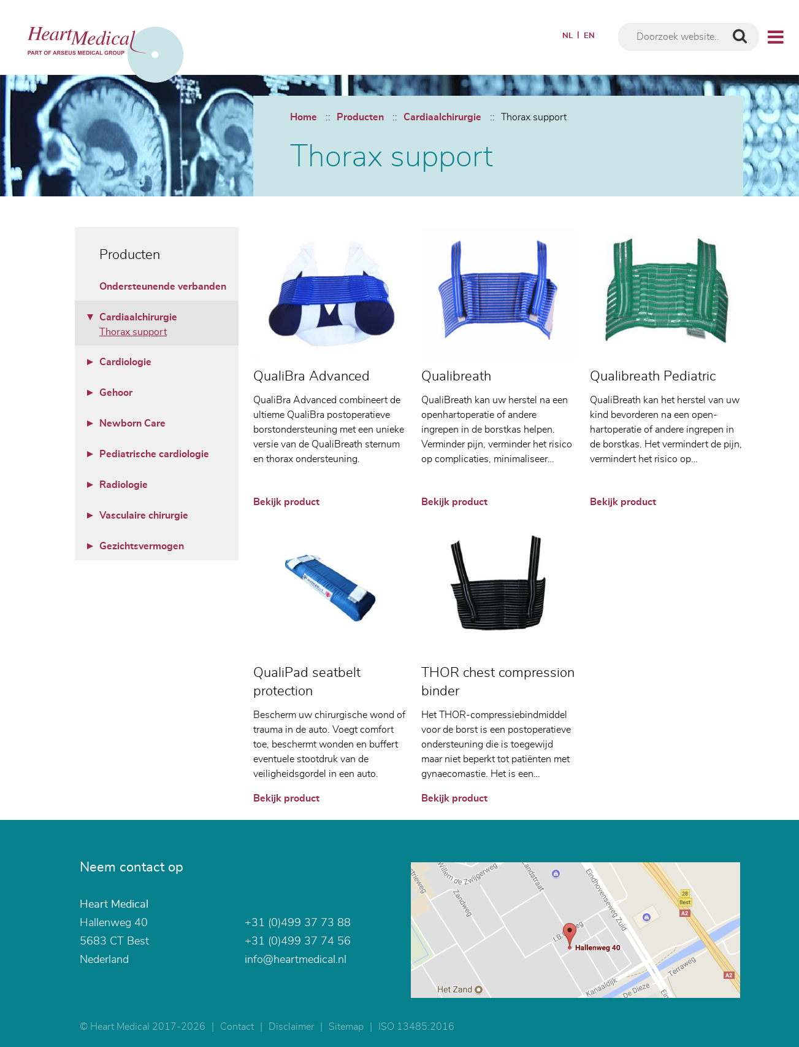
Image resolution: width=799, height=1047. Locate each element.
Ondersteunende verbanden (162, 287)
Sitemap (346, 1027)
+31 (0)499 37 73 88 (298, 923)
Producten (360, 117)
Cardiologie (125, 362)
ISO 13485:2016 (416, 1027)
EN (589, 36)
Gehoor (115, 393)
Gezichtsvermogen (141, 546)
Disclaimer (291, 1027)
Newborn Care (132, 423)
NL (567, 36)
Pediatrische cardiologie (154, 454)
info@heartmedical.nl (295, 959)
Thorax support (534, 117)
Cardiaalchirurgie (442, 117)
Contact (237, 1027)
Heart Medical (114, 904)
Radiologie (123, 485)
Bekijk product (286, 502)
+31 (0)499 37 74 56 (298, 941)
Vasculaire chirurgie (143, 515)
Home (303, 117)
